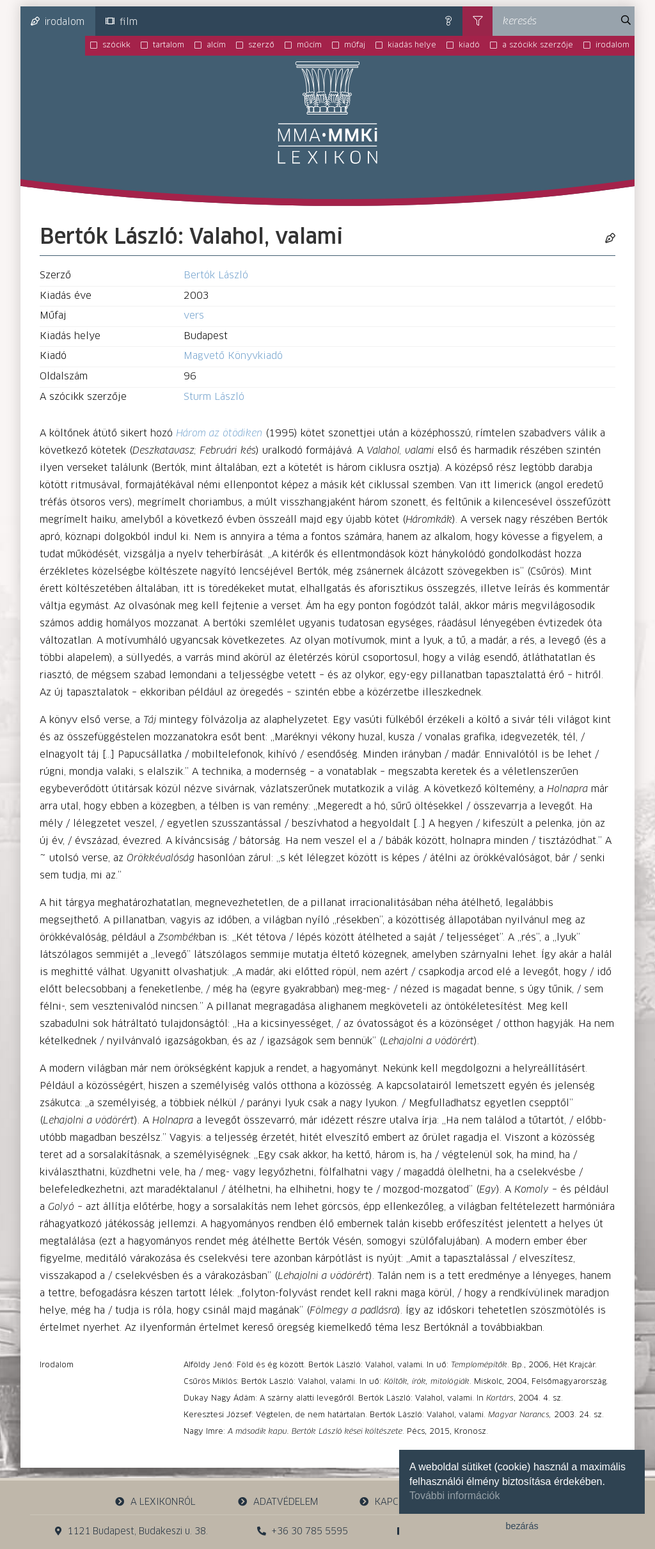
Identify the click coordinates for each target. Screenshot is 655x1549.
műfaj (354, 45)
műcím (309, 45)
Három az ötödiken (219, 433)
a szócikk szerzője (537, 45)
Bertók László (216, 275)
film (122, 22)
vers (194, 316)
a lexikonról (155, 1502)
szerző (261, 45)
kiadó (469, 45)
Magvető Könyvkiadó (233, 356)
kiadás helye (412, 45)
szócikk (116, 45)
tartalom (168, 45)
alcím (216, 45)
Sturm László (214, 397)
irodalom (57, 22)
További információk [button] (454, 1495)
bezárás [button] (521, 1526)
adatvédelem (277, 1502)
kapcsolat (393, 1502)
